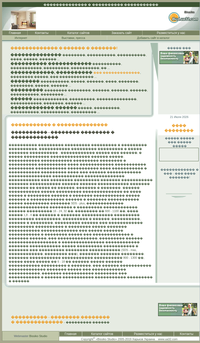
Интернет (21, 37)
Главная (15, 33)
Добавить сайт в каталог (153, 37)
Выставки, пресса (73, 37)
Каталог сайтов (78, 33)
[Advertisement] (174, 234)
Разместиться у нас (171, 33)
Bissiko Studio (38, 336)
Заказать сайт (122, 33)
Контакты (41, 33)
